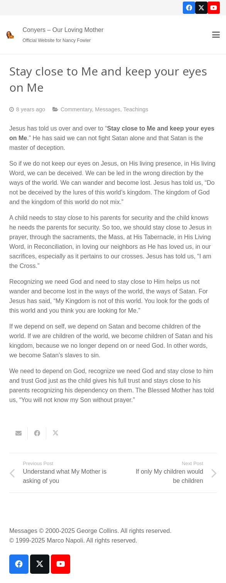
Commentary (76, 109)
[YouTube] (213, 8)
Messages (107, 109)
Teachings (135, 109)
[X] (201, 8)
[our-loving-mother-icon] (10, 35)
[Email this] (18, 433)
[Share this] (37, 433)
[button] (216, 35)
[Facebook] (189, 8)
